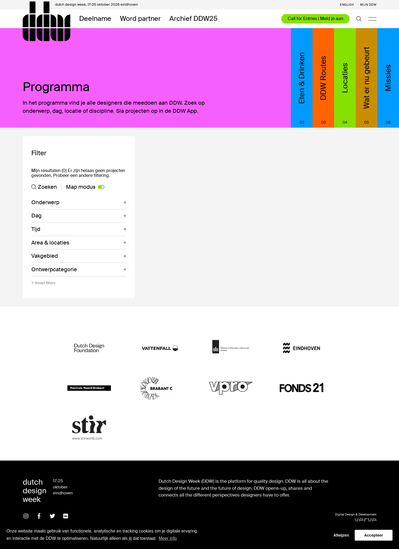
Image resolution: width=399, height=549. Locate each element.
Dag (36, 215)
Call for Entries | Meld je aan (315, 18)
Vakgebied (44, 255)
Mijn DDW (368, 4)
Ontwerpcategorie (54, 269)
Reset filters (43, 283)
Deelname (95, 19)
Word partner (140, 19)
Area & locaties (50, 242)
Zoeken (44, 186)
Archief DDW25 (193, 19)
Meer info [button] (168, 538)
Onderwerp (45, 202)
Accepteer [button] (373, 535)
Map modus (85, 186)
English (347, 4)
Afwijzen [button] (341, 535)
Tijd (35, 229)
